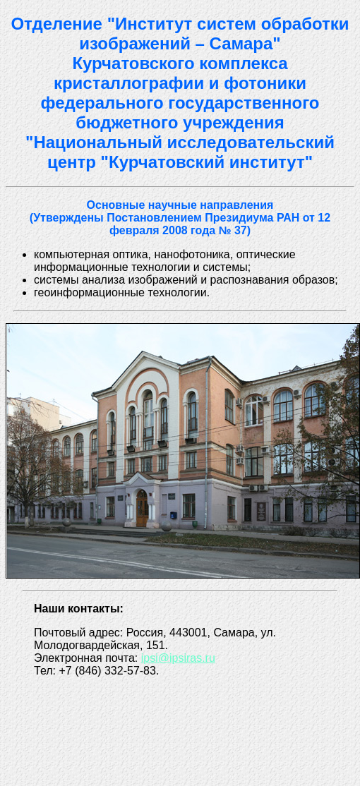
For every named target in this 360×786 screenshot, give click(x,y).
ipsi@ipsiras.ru (178, 658)
